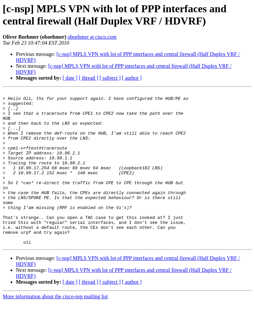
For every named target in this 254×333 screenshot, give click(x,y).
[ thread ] (88, 78)
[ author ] (132, 78)
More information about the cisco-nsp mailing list (55, 327)
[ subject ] (110, 78)
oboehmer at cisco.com (91, 37)
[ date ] (70, 78)
